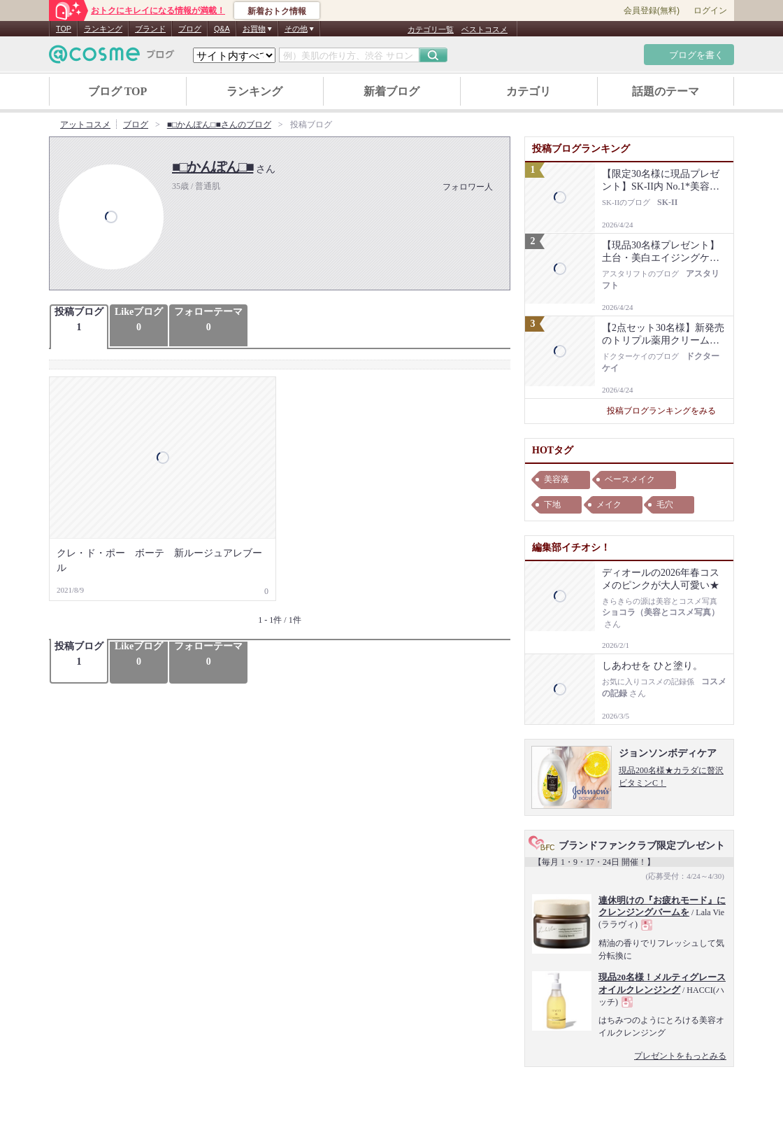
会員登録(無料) (652, 10)
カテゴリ (528, 91)
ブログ (189, 28)
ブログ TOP (118, 91)
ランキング (103, 28)
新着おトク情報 (276, 11)
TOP (63, 28)
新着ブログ (391, 91)
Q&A (222, 28)
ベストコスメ (484, 29)
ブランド (150, 28)
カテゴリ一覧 (431, 29)
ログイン (710, 10)
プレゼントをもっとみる (680, 1056)
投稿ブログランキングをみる (666, 411)
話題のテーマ (665, 91)
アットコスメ (85, 124)
